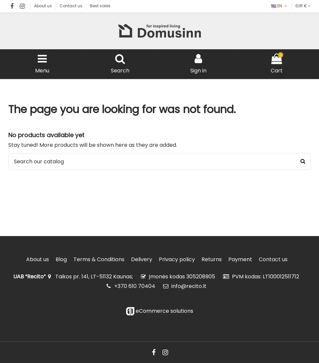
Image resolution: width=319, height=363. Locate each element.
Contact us (71, 6)
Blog (61, 259)
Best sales (100, 6)
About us (43, 6)
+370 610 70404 (134, 286)
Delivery (141, 259)
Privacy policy (177, 259)
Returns (212, 259)
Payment (240, 259)
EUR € (303, 6)
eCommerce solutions (159, 311)
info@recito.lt (188, 286)
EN (279, 6)
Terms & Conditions (98, 259)
